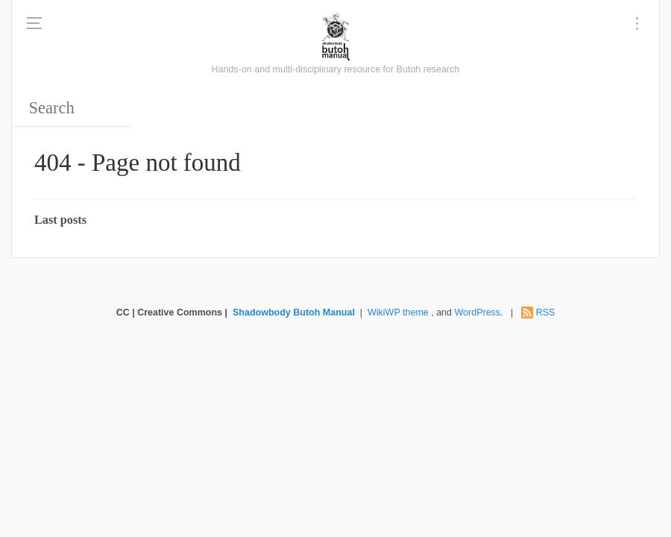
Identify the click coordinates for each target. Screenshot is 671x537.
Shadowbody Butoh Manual (294, 312)
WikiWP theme (398, 312)
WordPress (478, 312)
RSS (545, 312)
